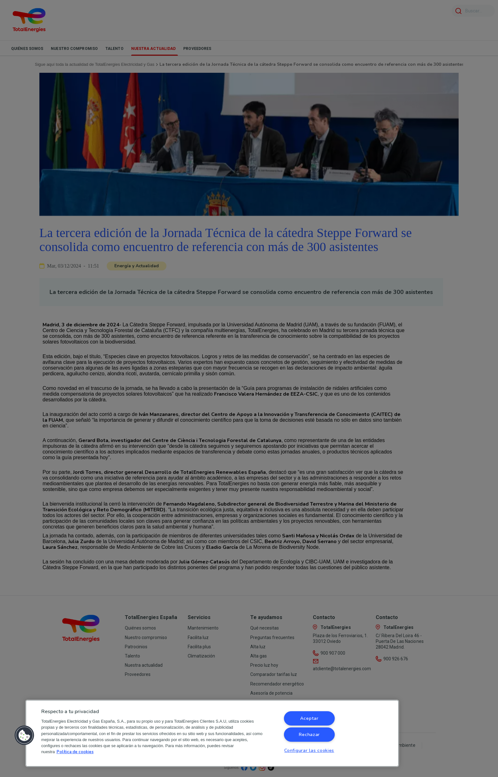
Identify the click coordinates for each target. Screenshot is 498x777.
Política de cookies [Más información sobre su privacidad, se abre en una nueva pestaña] (75, 752)
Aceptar (309, 718)
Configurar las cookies (309, 750)
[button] (24, 735)
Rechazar (309, 734)
